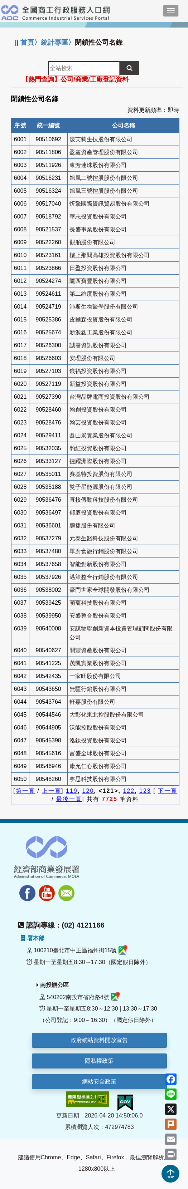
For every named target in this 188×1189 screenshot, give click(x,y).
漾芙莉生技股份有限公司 (100, 139)
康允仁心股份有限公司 (98, 766)
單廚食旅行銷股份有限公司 (103, 551)
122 (129, 791)
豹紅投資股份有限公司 (98, 448)
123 (145, 791)
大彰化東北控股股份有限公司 (106, 715)
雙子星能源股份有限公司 (100, 487)
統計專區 (54, 42)
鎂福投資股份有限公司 (98, 371)
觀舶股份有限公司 (92, 242)
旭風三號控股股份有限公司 (103, 191)
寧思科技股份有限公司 (98, 779)
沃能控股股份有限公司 (98, 727)
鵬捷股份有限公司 (92, 525)
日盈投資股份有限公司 (98, 268)
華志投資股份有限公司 (98, 216)
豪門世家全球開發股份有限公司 (109, 590)
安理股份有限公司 (92, 358)
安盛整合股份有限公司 (98, 616)
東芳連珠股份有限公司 (98, 165)
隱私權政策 (99, 1061)
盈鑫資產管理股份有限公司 (103, 152)
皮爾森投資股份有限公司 (100, 319)
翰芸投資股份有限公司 (98, 422)
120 (88, 791)
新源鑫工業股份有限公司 (100, 332)
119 (72, 791)
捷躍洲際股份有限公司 (98, 461)
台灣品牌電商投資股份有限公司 (109, 397)
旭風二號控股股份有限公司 (103, 178)
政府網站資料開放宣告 (99, 1040)
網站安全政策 (99, 1082)
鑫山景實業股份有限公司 (100, 435)
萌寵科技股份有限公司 (98, 603)
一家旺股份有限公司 (95, 676)
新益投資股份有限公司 (98, 384)
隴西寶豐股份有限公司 (98, 281)
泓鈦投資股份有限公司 (98, 740)
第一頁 (25, 791)
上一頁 (51, 791)
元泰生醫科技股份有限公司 (103, 538)
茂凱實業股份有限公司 (98, 663)
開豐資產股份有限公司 (98, 650)
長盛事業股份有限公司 (98, 229)
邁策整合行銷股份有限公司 (103, 577)
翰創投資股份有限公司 (98, 410)
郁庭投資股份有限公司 (98, 513)
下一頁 (167, 791)
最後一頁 (69, 799)
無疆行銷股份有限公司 (98, 689)
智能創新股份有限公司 (98, 564)
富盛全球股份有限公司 (98, 753)
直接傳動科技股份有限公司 (103, 500)
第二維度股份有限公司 (98, 294)
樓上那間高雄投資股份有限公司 (109, 255)
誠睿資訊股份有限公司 (98, 345)
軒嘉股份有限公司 (92, 702)
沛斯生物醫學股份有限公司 (103, 307)
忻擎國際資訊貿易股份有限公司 (109, 204)
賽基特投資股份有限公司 (100, 474)
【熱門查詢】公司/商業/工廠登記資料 (75, 79)
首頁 (27, 42)
